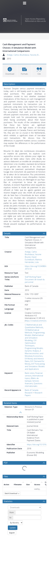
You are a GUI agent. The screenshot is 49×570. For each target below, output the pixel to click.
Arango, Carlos (13, 55)
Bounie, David (30, 256)
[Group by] (24, 488)
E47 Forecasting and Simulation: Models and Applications (35, 365)
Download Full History (35, 555)
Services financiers (32, 381)
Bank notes (29, 372)
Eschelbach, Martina (33, 258)
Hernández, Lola (32, 261)
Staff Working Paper (33, 276)
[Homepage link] (24, 19)
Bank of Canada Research (31, 390)
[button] (24, 70)
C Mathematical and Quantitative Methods (34, 325)
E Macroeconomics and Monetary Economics (34, 352)
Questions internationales (33, 383)
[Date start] (28, 493)
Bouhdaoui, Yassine (28, 55)
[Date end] (27, 498)
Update (13, 509)
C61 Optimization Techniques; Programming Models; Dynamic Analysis (34, 344)
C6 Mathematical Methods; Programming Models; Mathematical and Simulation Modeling (35, 334)
